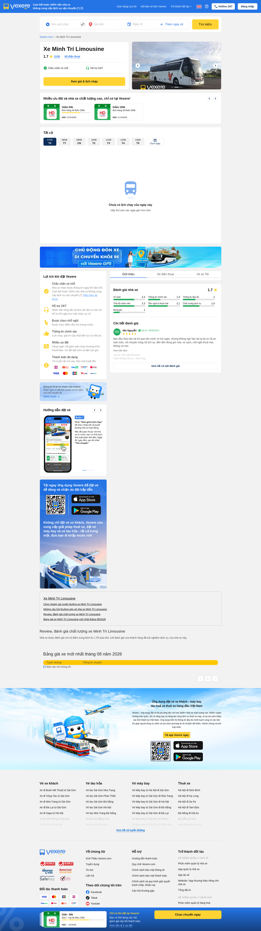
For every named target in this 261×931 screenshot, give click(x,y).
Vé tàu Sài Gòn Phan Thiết (101, 795)
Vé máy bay (141, 783)
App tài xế (183, 874)
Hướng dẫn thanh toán (144, 858)
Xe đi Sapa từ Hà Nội (51, 813)
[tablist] (165, 274)
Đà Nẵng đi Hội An (188, 813)
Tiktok (94, 897)
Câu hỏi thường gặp (143, 890)
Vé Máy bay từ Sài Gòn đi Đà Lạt (150, 813)
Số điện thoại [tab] (165, 274)
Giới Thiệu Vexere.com (98, 858)
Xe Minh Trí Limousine (59, 598)
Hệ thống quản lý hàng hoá (195, 897)
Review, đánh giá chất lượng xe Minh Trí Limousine (72, 614)
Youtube (95, 903)
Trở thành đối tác (181, 6)
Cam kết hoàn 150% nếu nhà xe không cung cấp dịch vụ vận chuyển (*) (56, 6)
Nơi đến (99, 24)
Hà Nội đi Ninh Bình (189, 790)
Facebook (96, 892)
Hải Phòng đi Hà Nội (189, 824)
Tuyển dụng (92, 864)
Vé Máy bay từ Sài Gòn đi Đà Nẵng (151, 807)
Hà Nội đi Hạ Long (188, 795)
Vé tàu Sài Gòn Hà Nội (98, 807)
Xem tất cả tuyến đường (130, 830)
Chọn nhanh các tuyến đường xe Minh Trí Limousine (72, 604)
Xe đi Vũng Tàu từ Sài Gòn (55, 795)
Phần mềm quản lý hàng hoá (194, 902)
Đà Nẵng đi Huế (187, 818)
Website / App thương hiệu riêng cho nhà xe (198, 882)
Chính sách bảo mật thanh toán (149, 875)
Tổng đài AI (184, 890)
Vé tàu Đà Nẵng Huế (97, 818)
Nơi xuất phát (60, 24)
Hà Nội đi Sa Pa (187, 801)
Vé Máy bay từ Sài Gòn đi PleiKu (150, 818)
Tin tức (90, 869)
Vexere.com (46, 36)
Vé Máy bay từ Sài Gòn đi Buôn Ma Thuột (151, 826)
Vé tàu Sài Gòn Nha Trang (100, 790)
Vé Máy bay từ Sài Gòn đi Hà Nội (150, 801)
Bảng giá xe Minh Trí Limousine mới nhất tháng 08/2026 (74, 619)
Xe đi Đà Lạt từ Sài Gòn (53, 807)
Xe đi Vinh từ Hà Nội (51, 824)
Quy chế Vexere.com (143, 864)
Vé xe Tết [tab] (203, 274)
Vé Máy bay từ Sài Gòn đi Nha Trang (152, 795)
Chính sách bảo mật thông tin (148, 869)
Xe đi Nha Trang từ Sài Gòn (55, 801)
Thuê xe (184, 783)
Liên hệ (90, 875)
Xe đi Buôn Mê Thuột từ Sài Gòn (58, 790)
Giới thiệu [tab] (128, 274)
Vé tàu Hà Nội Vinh (96, 824)
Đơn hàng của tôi (126, 6)
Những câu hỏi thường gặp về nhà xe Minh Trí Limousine (75, 609)
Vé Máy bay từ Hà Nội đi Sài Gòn (150, 790)
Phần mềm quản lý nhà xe (192, 863)
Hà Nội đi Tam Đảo (188, 807)
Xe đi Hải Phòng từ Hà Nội (54, 818)
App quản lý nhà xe (189, 869)
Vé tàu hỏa (94, 783)
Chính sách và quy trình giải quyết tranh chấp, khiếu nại (151, 883)
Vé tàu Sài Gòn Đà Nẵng (99, 801)
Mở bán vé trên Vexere (153, 6)
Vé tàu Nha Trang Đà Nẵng (101, 813)
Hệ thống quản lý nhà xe (193, 858)
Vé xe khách (49, 783)
